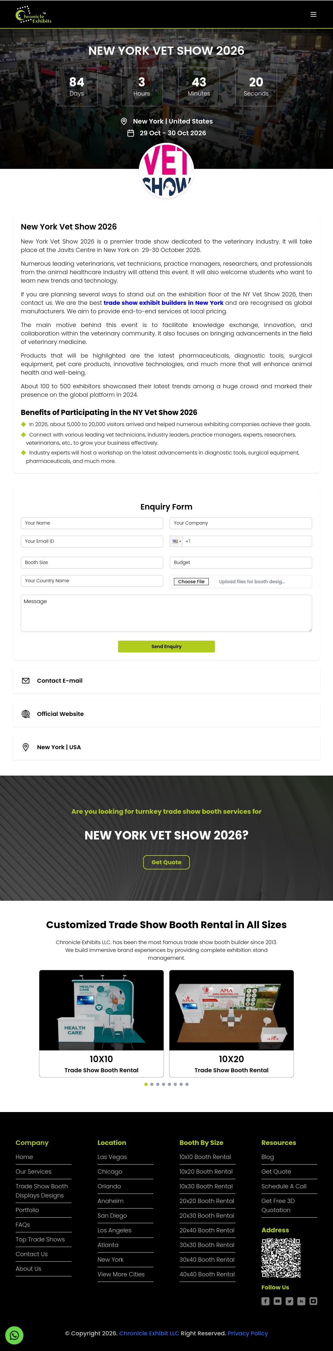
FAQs (23, 1225)
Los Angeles (114, 1230)
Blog (267, 1157)
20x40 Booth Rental (207, 1230)
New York (111, 1259)
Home (24, 1157)
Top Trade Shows (40, 1239)
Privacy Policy (248, 1333)
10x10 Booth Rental (205, 1157)
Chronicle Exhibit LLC (150, 1333)
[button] (176, 541)
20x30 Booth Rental (207, 1215)
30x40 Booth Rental (207, 1259)
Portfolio (27, 1210)
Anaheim (111, 1201)
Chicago (110, 1171)
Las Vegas (112, 1157)
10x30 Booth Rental (206, 1186)
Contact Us (32, 1254)
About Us (28, 1269)
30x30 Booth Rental (207, 1245)
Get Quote (166, 862)
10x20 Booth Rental (206, 1171)
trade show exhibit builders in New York (164, 303)
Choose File (191, 581)
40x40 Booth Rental (207, 1274)
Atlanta (108, 1245)
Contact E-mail (60, 680)
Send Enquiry (167, 646)
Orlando (109, 1186)
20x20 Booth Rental (207, 1201)
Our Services (33, 1171)
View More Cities (121, 1274)
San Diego (112, 1215)
